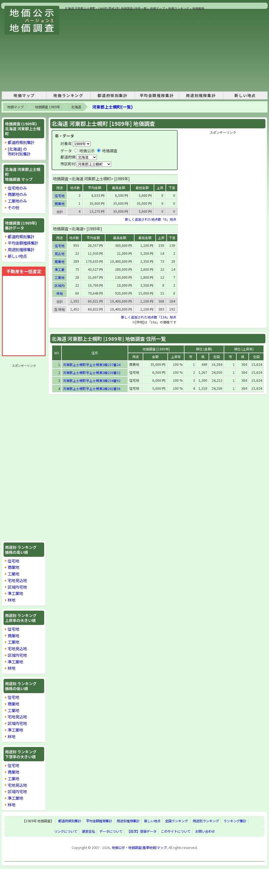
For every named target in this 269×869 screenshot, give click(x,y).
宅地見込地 (17, 580)
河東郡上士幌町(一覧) (112, 107)
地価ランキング (68, 95)
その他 (13, 207)
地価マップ (24, 95)
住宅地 (13, 561)
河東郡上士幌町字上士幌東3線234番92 (92, 380)
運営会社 (88, 831)
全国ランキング (176, 821)
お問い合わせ (205, 831)
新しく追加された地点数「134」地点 (148, 317)
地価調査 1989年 (47, 106)
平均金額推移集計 (157, 95)
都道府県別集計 (112, 95)
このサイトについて (175, 831)
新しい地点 (245, 95)
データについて (110, 831)
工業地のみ (17, 201)
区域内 (60, 285)
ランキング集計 (234, 821)
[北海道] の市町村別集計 (19, 151)
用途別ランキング (206, 821)
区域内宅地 (17, 587)
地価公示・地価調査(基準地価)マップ (139, 847)
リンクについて (65, 831)
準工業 (60, 269)
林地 (11, 600)
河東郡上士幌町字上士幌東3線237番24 (92, 364)
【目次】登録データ (141, 831)
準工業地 (15, 593)
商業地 (13, 567)
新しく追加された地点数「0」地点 (150, 219)
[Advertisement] (138, 49)
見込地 (60, 253)
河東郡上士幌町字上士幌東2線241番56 (92, 388)
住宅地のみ (17, 188)
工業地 (13, 574)
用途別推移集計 (201, 95)
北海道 (76, 106)
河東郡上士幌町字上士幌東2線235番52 (92, 372)
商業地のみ (17, 194)
